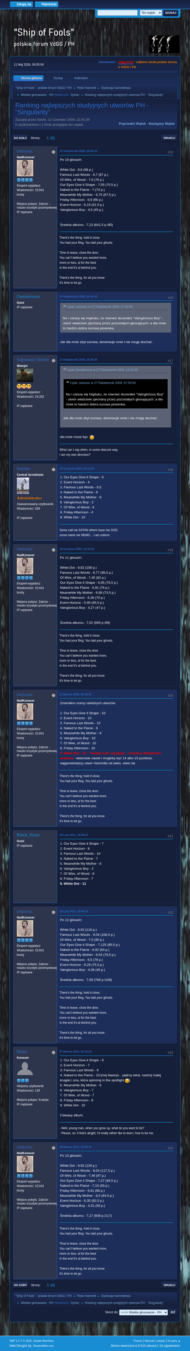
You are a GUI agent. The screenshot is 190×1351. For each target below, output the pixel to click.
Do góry (20, 1285)
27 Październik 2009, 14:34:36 (78, 359)
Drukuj (169, 137)
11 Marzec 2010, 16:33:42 (76, 694)
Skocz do (111, 1312)
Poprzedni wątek (132, 123)
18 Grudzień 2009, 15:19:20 (77, 548)
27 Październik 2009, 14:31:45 (78, 296)
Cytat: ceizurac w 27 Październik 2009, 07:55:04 (100, 307)
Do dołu (20, 137)
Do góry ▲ (174, 1340)
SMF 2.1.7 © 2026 (21, 1340)
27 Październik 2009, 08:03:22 (78, 151)
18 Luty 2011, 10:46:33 (74, 911)
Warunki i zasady (155, 1340)
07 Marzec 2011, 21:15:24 (76, 1051)
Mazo (22, 1051)
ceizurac (25, 151)
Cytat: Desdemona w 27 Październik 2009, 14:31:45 (102, 370)
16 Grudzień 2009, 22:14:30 (77, 468)
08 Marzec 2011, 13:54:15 (76, 1146)
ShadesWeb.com (43, 1345)
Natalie (23, 468)
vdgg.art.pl (125, 62)
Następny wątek (162, 123)
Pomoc (138, 1340)
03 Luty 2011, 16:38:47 (74, 834)
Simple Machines (43, 1340)
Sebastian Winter (33, 359)
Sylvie (75, 95)
